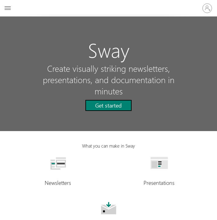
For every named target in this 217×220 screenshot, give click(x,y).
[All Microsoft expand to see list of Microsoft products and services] (7, 8)
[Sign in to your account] (207, 8)
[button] (108, 105)
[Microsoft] (108, 4)
